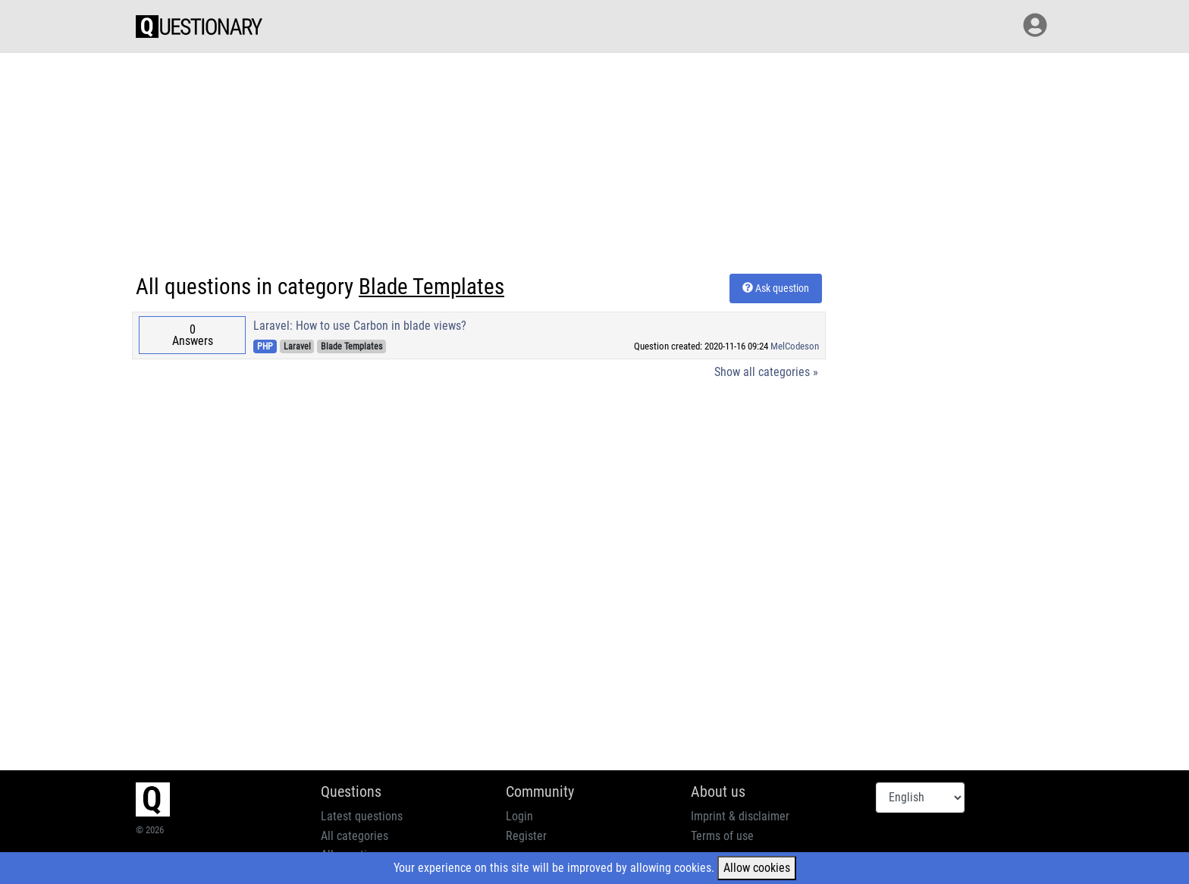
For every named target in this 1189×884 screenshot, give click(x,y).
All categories (354, 836)
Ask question (775, 288)
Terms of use (722, 836)
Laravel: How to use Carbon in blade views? (359, 325)
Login (519, 816)
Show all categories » (766, 372)
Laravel (297, 346)
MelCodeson (794, 346)
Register (526, 836)
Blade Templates (351, 346)
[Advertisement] (594, 160)
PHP (265, 346)
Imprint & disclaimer (740, 816)
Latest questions (362, 816)
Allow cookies (756, 867)
